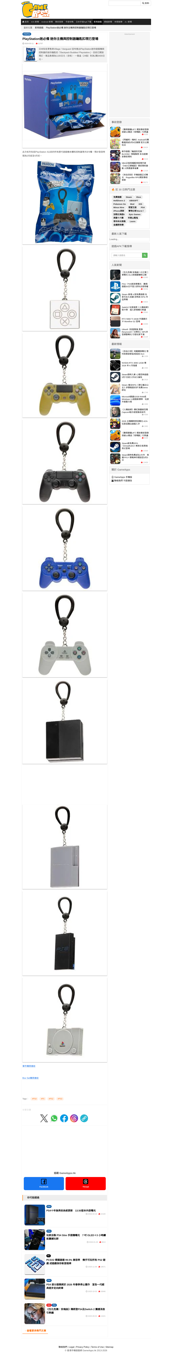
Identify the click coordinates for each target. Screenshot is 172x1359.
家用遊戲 (98, 22)
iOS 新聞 (35, 22)
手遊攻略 (69, 22)
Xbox (138, 197)
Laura (132, 221)
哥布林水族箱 (119, 221)
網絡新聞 (108, 22)
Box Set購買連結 (30, 1078)
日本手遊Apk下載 (83, 22)
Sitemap (109, 1347)
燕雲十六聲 (118, 218)
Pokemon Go (119, 204)
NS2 (49, 1305)
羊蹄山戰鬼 (133, 218)
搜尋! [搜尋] (145, 3)
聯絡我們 (63, 1347)
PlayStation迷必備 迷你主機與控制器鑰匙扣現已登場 (71, 28)
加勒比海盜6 (119, 214)
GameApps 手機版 (122, 477)
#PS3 (60, 1099)
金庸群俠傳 (118, 225)
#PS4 (34, 1099)
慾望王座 (132, 207)
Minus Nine (119, 207)
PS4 (49, 1206)
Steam (129, 197)
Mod (132, 204)
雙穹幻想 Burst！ (136, 211)
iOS (140, 204)
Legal (71, 1347)
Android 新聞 (47, 22)
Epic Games (135, 214)
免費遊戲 (117, 197)
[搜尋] (125, 3)
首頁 (25, 22)
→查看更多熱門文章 (35, 1330)
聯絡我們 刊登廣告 (122, 480)
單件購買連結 (28, 1066)
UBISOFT (133, 200)
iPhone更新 (119, 211)
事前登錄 (59, 22)
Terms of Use (97, 1347)
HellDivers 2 (119, 200)
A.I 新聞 (128, 22)
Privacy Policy (82, 1347)
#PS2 (51, 1099)
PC (48, 1256)
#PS (42, 1099)
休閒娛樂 (118, 22)
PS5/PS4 (27, 34)
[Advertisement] (64, 785)
